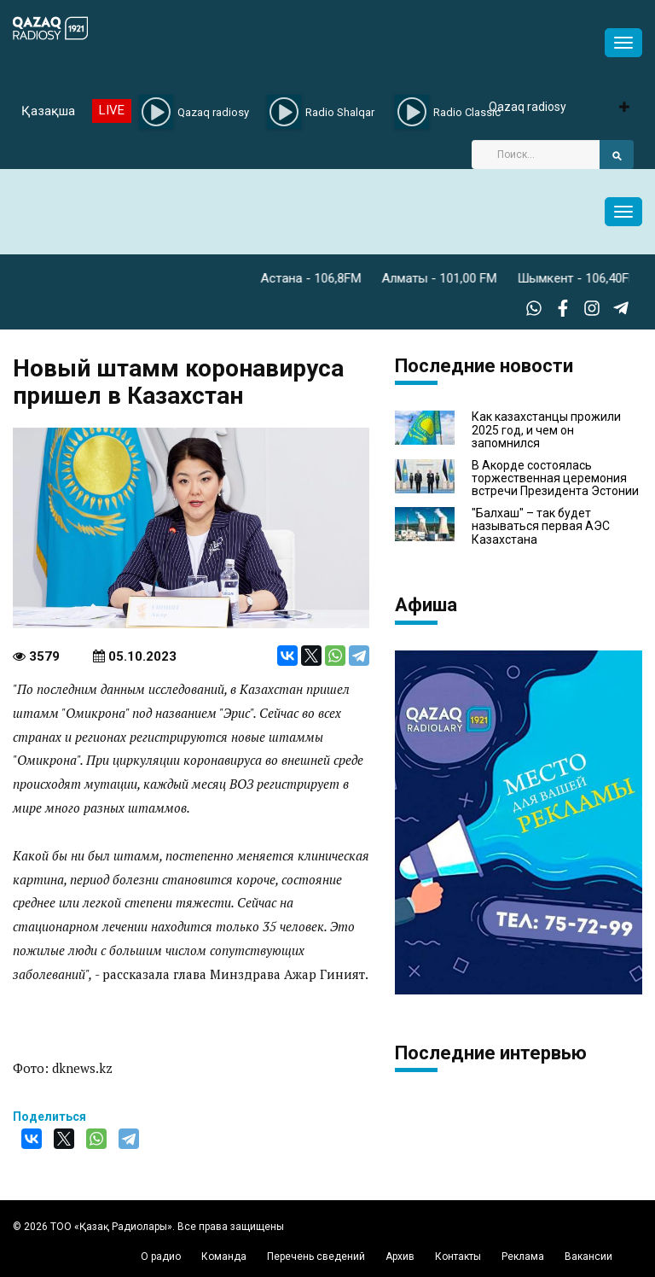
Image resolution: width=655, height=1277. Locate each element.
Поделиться (49, 1116)
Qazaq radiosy (527, 107)
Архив (399, 1256)
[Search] (536, 154)
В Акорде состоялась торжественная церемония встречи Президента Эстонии (555, 479)
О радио (161, 1256)
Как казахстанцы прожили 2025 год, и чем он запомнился (546, 430)
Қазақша (48, 111)
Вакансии (588, 1256)
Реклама (522, 1256)
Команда (223, 1256)
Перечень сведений (316, 1256)
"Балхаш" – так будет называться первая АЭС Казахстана (541, 526)
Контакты (458, 1256)
